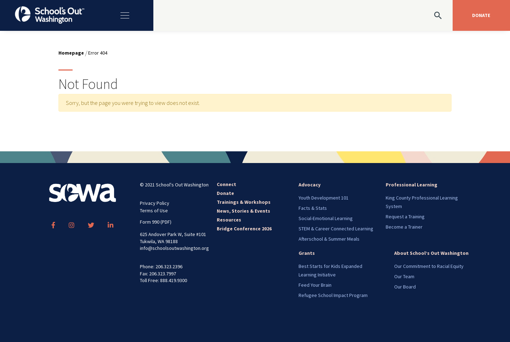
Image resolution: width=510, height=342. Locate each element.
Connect (226, 184)
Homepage (71, 53)
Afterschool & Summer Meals (329, 239)
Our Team (404, 276)
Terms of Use (154, 210)
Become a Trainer (404, 227)
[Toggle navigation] (128, 15)
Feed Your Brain (315, 285)
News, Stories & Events (243, 211)
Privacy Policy (154, 203)
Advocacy (310, 184)
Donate (225, 193)
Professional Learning (411, 184)
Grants (307, 253)
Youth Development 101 (323, 198)
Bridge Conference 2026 (244, 228)
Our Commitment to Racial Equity (429, 266)
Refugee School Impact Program (333, 295)
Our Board (405, 287)
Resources (229, 220)
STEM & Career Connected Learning (336, 228)
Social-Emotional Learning (326, 218)
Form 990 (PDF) (155, 222)
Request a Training (405, 216)
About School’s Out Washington (431, 253)
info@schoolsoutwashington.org (174, 248)
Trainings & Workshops (244, 202)
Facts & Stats (313, 208)
